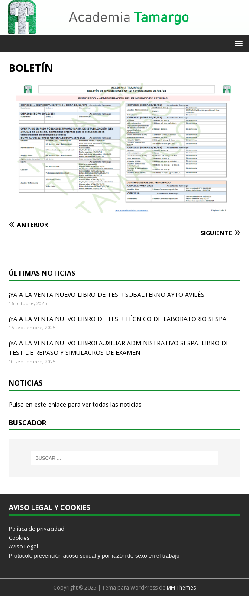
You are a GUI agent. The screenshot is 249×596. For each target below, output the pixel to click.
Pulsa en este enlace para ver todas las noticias (75, 404)
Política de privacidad (37, 528)
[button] (237, 43)
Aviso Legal (23, 546)
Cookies (19, 538)
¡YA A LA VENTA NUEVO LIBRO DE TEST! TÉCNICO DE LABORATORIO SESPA (117, 319)
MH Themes (181, 587)
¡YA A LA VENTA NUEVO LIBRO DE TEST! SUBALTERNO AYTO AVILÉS (106, 294)
